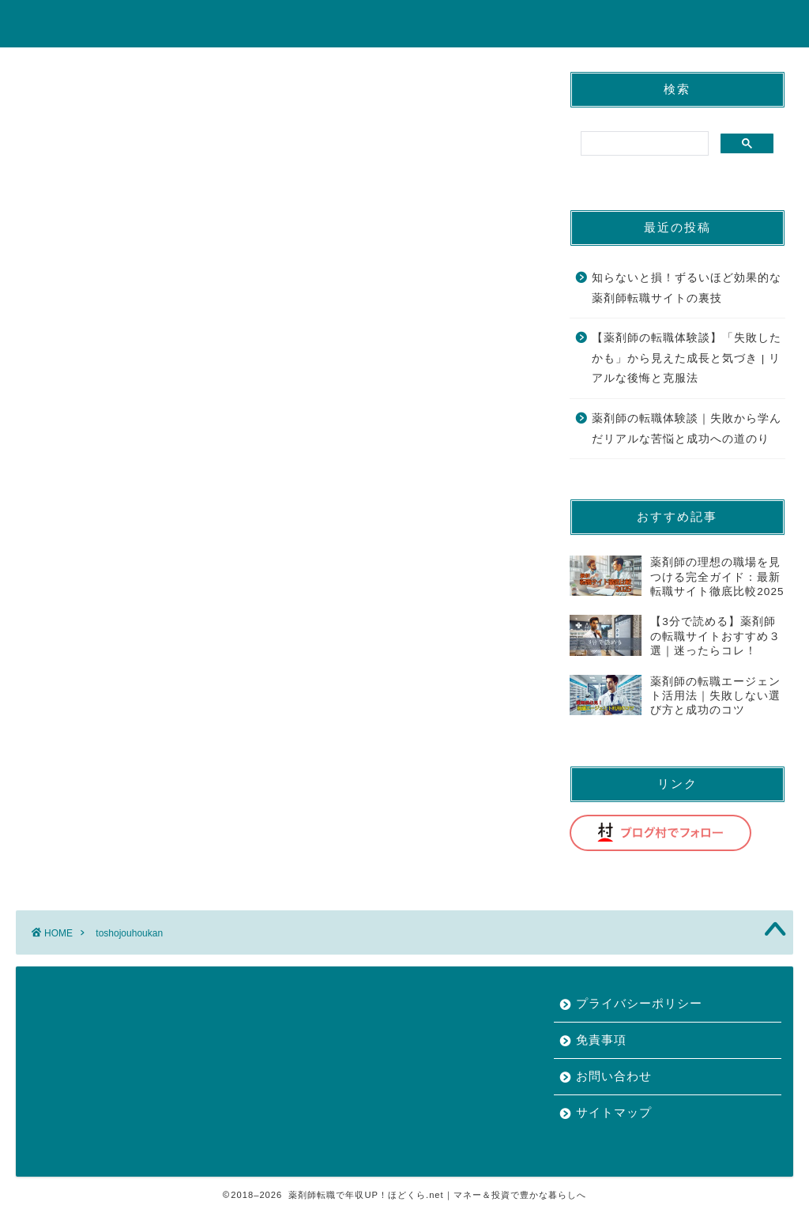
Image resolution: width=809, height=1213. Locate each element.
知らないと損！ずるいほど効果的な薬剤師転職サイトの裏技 (686, 288)
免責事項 (601, 1039)
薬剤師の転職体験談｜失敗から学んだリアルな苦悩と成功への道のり (686, 428)
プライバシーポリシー (639, 1003)
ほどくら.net (404, 22)
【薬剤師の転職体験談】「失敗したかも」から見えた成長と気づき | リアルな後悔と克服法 (686, 358)
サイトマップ (614, 1112)
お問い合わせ (614, 1076)
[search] (643, 144)
